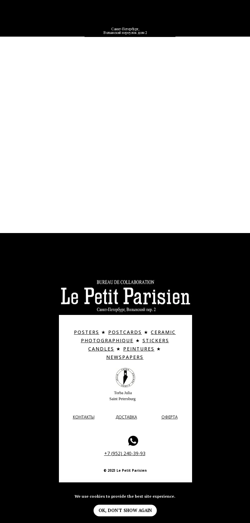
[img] (125, 17)
